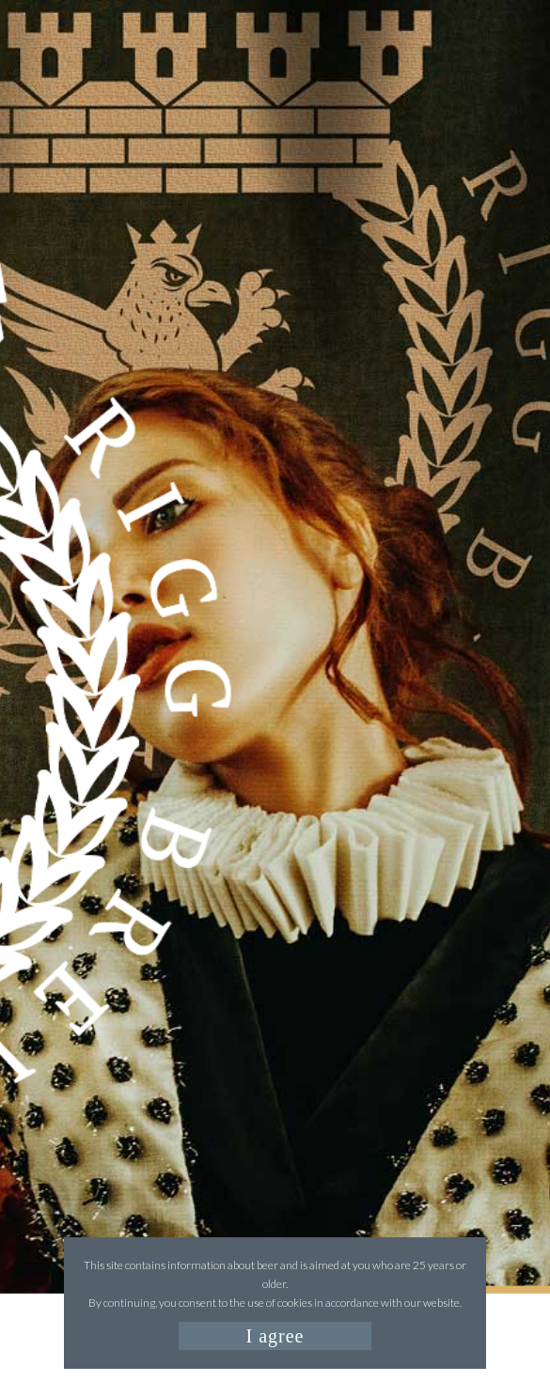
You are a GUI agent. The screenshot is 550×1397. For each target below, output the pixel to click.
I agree (275, 1336)
